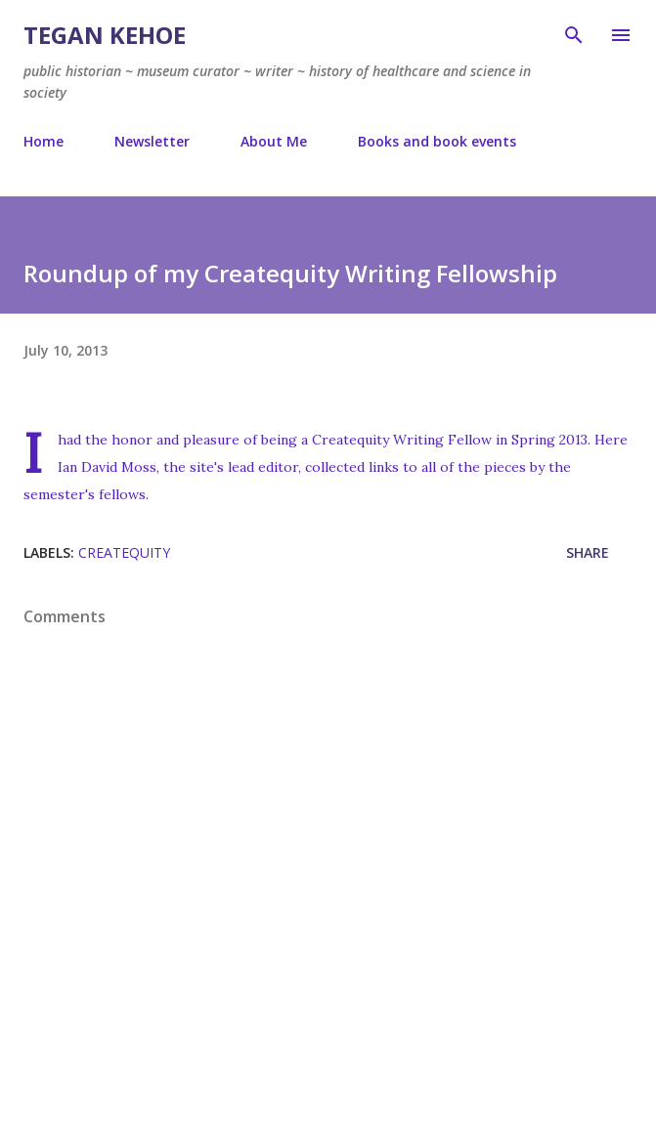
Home (43, 141)
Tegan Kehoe (104, 35)
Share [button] (587, 552)
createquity (124, 552)
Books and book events (437, 141)
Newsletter (152, 141)
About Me (274, 141)
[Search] (574, 35)
